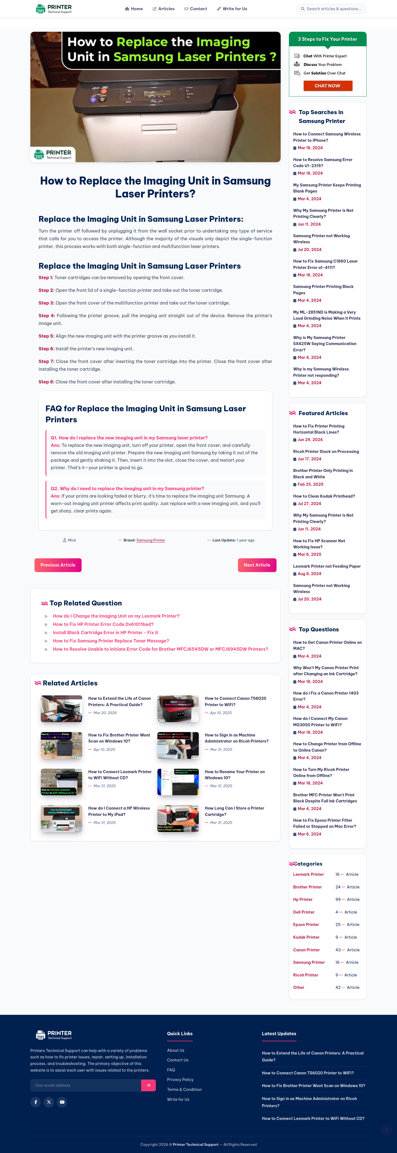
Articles (164, 8)
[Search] (334, 8)
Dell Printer (304, 912)
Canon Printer (306, 950)
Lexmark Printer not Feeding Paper (327, 566)
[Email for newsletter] (86, 1085)
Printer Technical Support (196, 1144)
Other (298, 987)
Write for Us (232, 8)
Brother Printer (307, 887)
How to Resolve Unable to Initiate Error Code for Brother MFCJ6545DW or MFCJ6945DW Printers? (160, 649)
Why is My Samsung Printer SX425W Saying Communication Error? (324, 344)
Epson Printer (306, 924)
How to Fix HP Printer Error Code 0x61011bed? (103, 624)
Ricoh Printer (305, 975)
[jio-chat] (328, 64)
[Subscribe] (148, 1085)
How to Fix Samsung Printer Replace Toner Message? (111, 641)
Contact (195, 8)
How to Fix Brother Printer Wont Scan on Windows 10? (313, 1085)
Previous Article (58, 565)
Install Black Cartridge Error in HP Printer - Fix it (105, 632)
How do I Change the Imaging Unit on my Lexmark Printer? (116, 616)
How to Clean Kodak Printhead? (324, 496)
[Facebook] (35, 1102)
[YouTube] (62, 1102)
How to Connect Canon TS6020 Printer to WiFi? (308, 1073)
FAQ (171, 1069)
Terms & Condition (184, 1089)
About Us (175, 1050)
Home (134, 8)
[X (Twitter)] (49, 1102)
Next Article (257, 565)
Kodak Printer (306, 937)
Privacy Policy (180, 1079)
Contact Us (177, 1060)
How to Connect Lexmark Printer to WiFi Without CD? (313, 1118)
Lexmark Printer (308, 874)
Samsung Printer (150, 540)
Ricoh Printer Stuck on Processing (326, 451)
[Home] (53, 9)
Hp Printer (303, 899)
